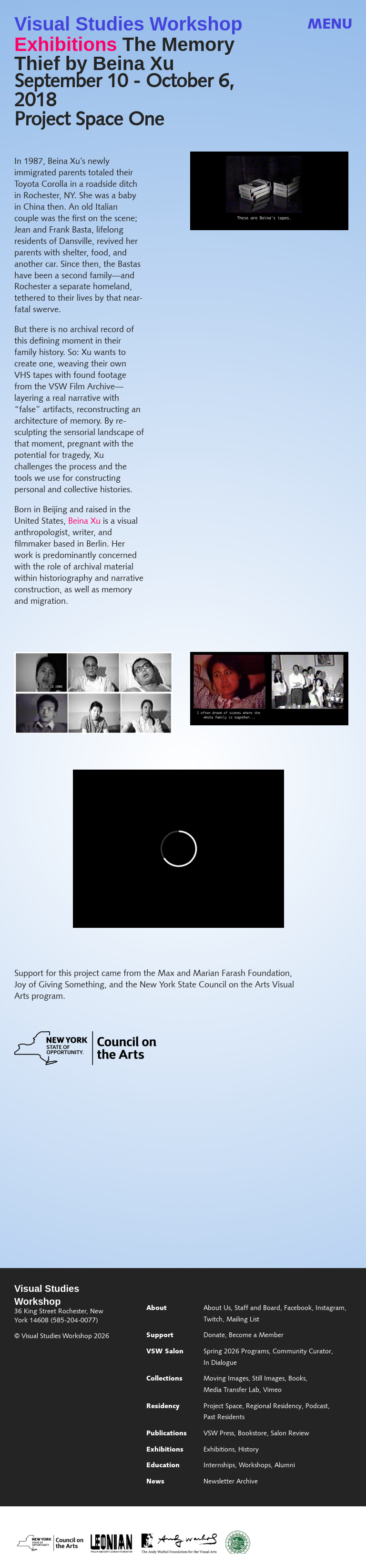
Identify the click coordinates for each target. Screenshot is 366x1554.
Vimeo (272, 1390)
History (248, 1450)
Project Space (222, 1406)
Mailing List (242, 1320)
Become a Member (256, 1335)
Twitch (213, 1320)
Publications (166, 1434)
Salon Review (290, 1434)
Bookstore (252, 1434)
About (156, 1308)
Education (163, 1466)
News (155, 1482)
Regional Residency (274, 1406)
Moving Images (225, 1379)
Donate (214, 1335)
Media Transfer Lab (231, 1390)
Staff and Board (257, 1308)
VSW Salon (164, 1352)
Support (159, 1335)
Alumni (284, 1466)
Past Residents (223, 1417)
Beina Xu (84, 521)
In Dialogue (220, 1363)
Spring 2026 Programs (236, 1352)
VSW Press (218, 1434)
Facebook (298, 1308)
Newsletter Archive (230, 1482)
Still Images (268, 1379)
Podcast (316, 1406)
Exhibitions (65, 44)
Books (296, 1379)
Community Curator (302, 1352)
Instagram (330, 1308)
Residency (163, 1406)
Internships (219, 1466)
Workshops (255, 1466)
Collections (164, 1379)
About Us (217, 1308)
